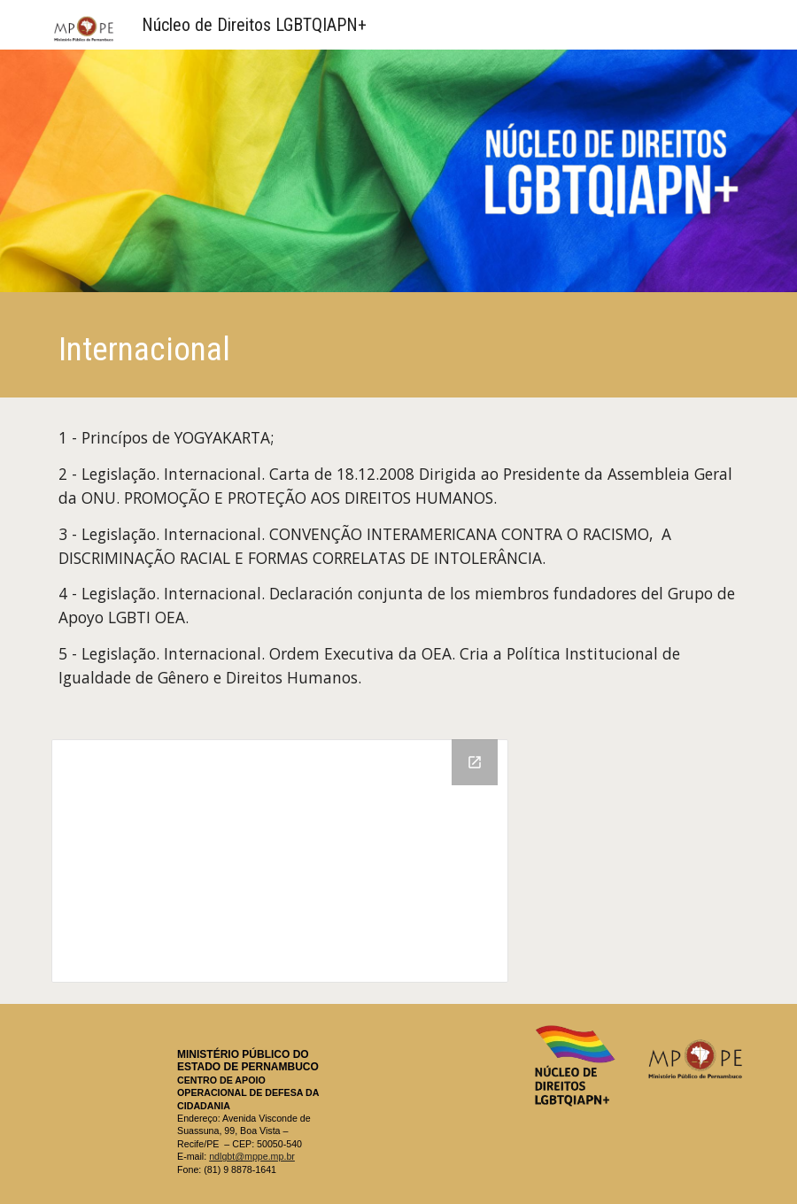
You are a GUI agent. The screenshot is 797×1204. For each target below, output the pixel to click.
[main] (398, 349)
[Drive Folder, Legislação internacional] (279, 861)
